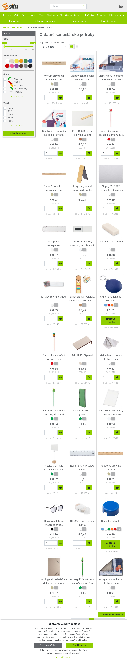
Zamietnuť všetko (48, 645)
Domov (5, 27)
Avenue (11, 108)
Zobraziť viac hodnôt (19, 96)
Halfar (10, 121)
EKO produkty (17, 88)
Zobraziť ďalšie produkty (111, 614)
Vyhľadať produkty (18, 133)
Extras (10, 117)
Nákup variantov (110, 320)
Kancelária (17, 27)
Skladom (48, 103)
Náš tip (14, 82)
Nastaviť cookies (63, 657)
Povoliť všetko (79, 645)
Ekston (11, 114)
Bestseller (15, 85)
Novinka (15, 79)
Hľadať (18, 33)
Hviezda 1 (15, 92)
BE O (10, 111)
